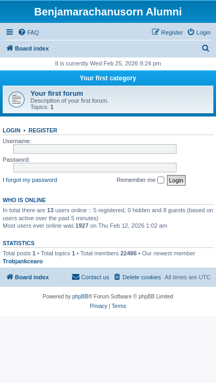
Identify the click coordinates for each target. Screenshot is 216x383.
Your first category (108, 78)
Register (43, 130)
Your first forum (56, 93)
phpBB (81, 296)
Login (11, 130)
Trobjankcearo (23, 261)
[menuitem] (28, 32)
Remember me (140, 180)
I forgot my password (30, 180)
